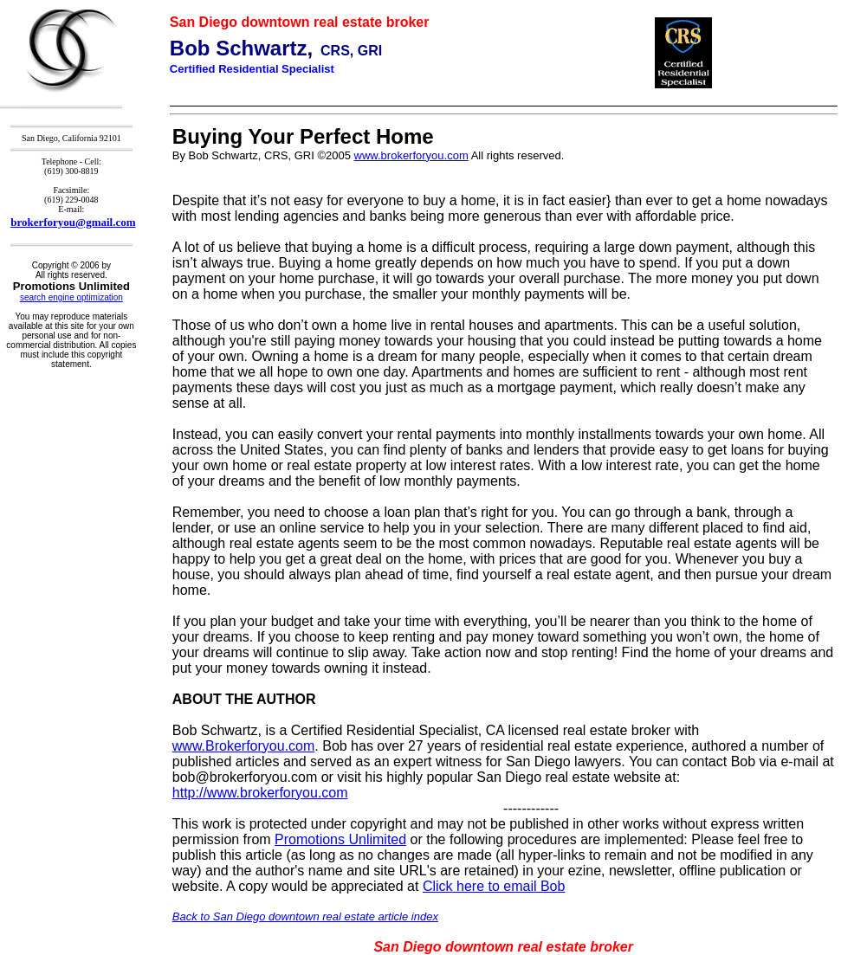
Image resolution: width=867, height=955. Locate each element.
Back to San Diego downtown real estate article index (305, 916)
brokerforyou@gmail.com (72, 222)
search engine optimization (71, 297)
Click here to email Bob (494, 886)
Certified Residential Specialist (252, 68)
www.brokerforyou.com (411, 155)
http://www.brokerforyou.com (260, 792)
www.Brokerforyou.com (243, 746)
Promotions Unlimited (340, 839)
